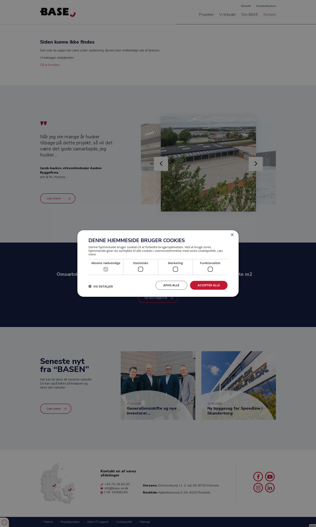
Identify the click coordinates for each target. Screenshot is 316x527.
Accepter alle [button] (209, 285)
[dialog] (158, 263)
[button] (100, 286)
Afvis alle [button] (171, 285)
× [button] (232, 234)
